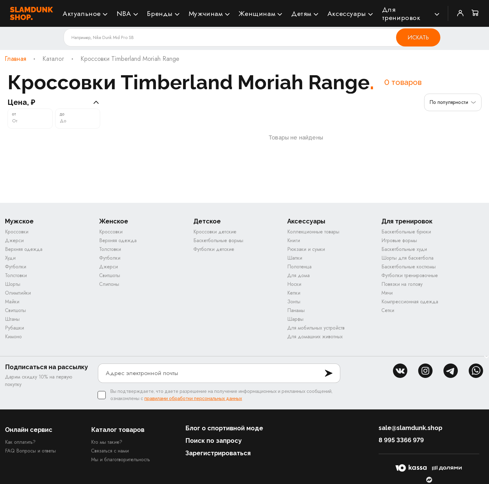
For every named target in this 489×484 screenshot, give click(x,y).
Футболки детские (213, 249)
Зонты (293, 301)
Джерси (14, 240)
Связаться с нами (110, 450)
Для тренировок (401, 13)
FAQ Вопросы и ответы (30, 450)
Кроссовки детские (214, 231)
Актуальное (82, 13)
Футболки (15, 266)
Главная (15, 59)
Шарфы (295, 319)
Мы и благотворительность (120, 459)
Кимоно (13, 336)
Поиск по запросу (213, 440)
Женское (113, 221)
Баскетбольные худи (404, 249)
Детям (301, 13)
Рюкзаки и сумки (306, 249)
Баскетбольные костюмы (408, 266)
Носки (294, 284)
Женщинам (257, 13)
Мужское (19, 221)
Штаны (12, 319)
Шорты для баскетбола (407, 258)
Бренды (160, 13)
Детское (207, 221)
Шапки (294, 258)
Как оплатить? (20, 442)
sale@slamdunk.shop (410, 428)
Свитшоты (15, 310)
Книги (293, 240)
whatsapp (476, 371)
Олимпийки (18, 292)
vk (400, 371)
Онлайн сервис (28, 429)
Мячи (387, 292)
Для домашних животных (315, 336)
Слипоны (109, 284)
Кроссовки (16, 231)
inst (425, 371)
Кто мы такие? (106, 442)
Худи (10, 258)
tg (450, 371)
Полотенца (299, 266)
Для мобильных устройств (316, 327)
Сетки (387, 310)
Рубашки (14, 327)
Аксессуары (346, 13)
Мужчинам (206, 13)
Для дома (298, 275)
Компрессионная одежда (409, 301)
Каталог (53, 59)
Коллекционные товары (313, 231)
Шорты (12, 284)
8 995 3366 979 (401, 440)
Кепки (293, 292)
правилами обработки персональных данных (193, 398)
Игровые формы (399, 240)
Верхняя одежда (23, 249)
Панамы (296, 310)
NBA (124, 13)
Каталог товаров (117, 429)
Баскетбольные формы (218, 240)
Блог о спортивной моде (224, 428)
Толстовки (16, 275)
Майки (12, 301)
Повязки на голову (402, 284)
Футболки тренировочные (409, 275)
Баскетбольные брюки (406, 231)
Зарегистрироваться (218, 453)
